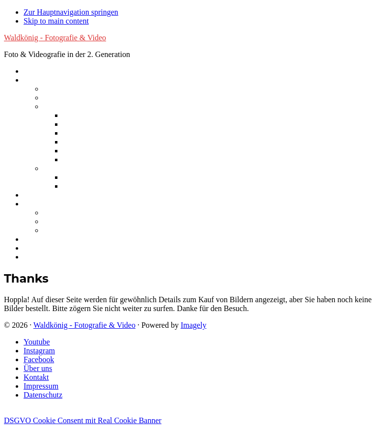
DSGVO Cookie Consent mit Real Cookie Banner (83, 420)
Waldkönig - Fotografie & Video (55, 37)
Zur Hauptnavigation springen (71, 12)
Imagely (193, 325)
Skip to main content (56, 21)
